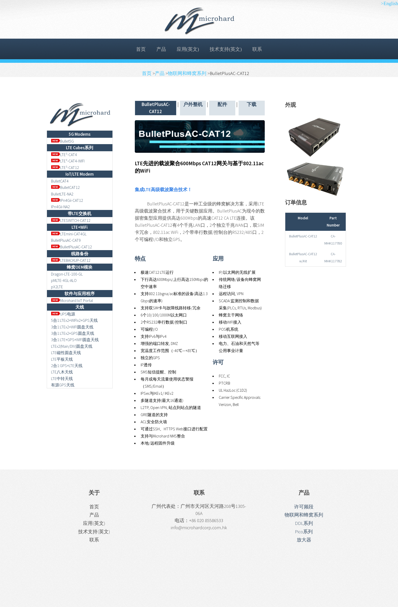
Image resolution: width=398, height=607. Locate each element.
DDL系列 (304, 523)
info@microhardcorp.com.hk (199, 527)
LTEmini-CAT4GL (69, 233)
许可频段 (303, 507)
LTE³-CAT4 (64, 154)
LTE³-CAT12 (65, 167)
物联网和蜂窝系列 (187, 73)
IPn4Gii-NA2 (60, 206)
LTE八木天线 (62, 371)
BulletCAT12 (65, 187)
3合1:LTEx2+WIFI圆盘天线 (72, 326)
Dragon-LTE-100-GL (67, 274)
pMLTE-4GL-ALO (64, 280)
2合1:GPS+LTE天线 (66, 365)
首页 (141, 49)
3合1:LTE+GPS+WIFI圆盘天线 (75, 339)
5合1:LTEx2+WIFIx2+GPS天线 (74, 320)
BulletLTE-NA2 (62, 193)
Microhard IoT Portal (72, 300)
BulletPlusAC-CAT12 (71, 246)
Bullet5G (62, 141)
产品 (161, 49)
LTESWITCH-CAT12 (71, 220)
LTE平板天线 (62, 359)
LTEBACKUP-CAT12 (71, 260)
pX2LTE (57, 286)
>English (389, 3)
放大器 (304, 540)
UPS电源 (63, 313)
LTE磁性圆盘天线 (66, 352)
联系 (257, 49)
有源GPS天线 (62, 384)
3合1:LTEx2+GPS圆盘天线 (72, 333)
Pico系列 (304, 532)
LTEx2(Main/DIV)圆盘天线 (71, 346)
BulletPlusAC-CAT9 (66, 240)
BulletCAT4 (60, 181)
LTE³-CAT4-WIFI (68, 160)
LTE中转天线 (62, 378)
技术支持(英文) (226, 49)
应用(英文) (188, 49)
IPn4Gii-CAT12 (67, 200)
